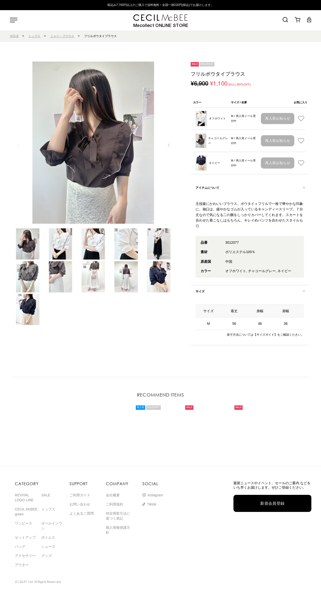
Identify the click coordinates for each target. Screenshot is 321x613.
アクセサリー (25, 556)
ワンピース (23, 523)
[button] (168, 145)
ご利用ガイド (79, 495)
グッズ (46, 556)
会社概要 (113, 495)
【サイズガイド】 (265, 334)
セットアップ (25, 537)
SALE (45, 495)
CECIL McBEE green (26, 511)
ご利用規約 (114, 504)
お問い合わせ (79, 504)
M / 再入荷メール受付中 (243, 118)
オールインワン (51, 525)
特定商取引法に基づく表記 (118, 515)
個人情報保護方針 (118, 529)
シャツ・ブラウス (62, 36)
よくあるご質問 (81, 513)
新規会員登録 (272, 503)
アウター (22, 565)
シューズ (48, 546)
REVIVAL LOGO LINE (24, 497)
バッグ (20, 546)
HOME (14, 36)
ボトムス (48, 537)
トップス (34, 36)
